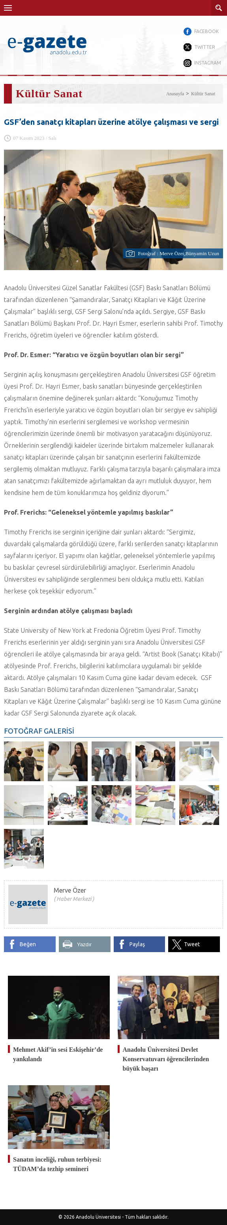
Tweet (192, 944)
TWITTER (204, 47)
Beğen (28, 944)
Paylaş (137, 944)
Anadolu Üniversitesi (98, 1216)
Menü (8, 8)
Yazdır (84, 944)
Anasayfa (175, 93)
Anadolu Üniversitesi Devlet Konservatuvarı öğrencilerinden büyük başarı (166, 1059)
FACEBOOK (206, 31)
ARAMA (219, 8)
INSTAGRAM (207, 62)
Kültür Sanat (203, 93)
